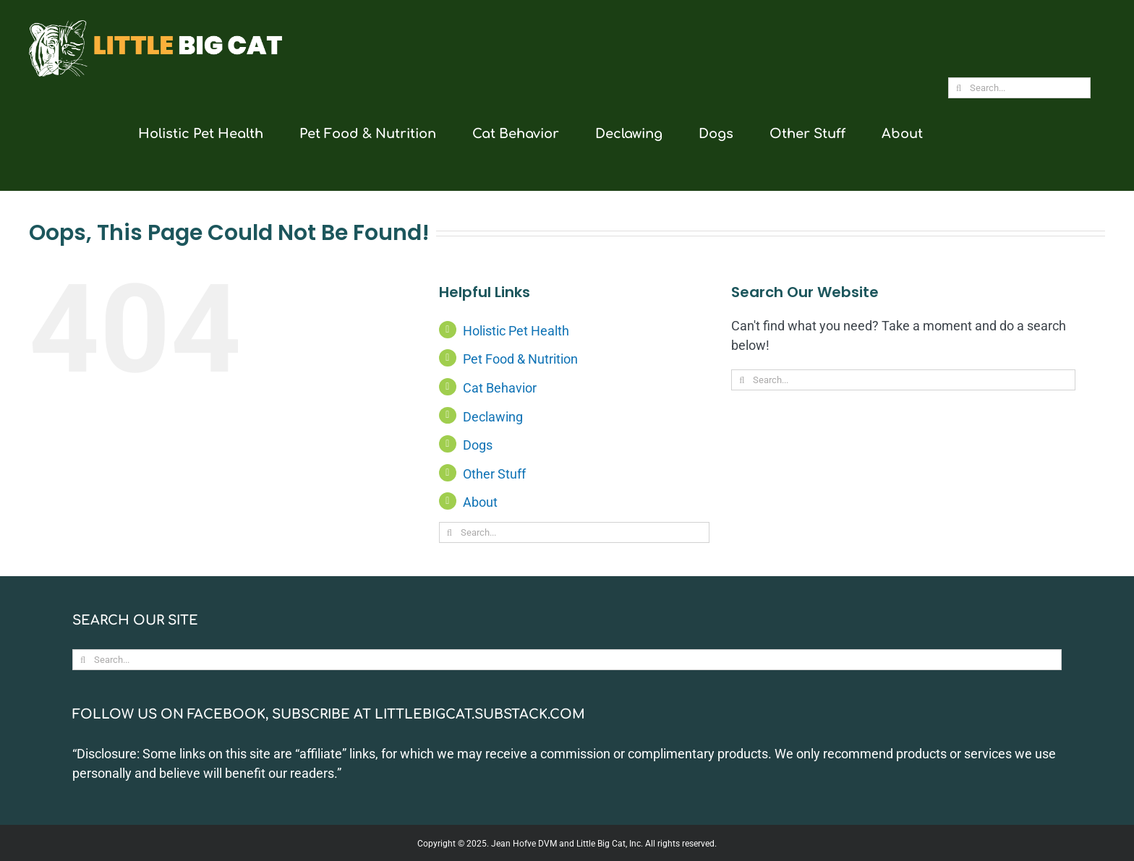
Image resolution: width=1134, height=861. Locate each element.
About (480, 502)
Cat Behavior (500, 387)
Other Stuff (494, 473)
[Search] (958, 87)
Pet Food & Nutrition (520, 359)
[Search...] (1019, 87)
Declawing (493, 416)
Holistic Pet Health (516, 330)
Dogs (478, 445)
